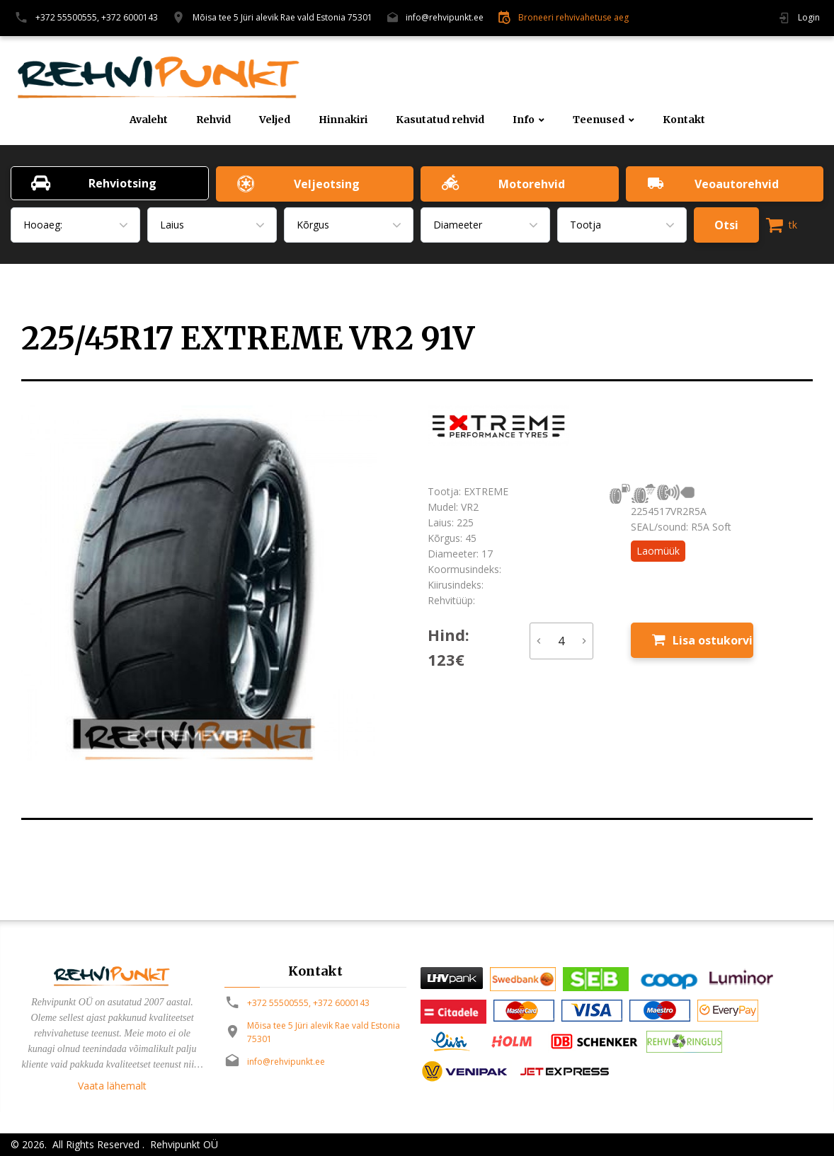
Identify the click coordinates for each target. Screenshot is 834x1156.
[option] (213, 583)
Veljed (274, 120)
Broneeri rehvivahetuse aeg (573, 17)
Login (809, 17)
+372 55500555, (67, 17)
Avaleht (149, 120)
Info (524, 120)
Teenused (598, 120)
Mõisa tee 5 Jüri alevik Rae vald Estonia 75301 (282, 17)
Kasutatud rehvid (440, 120)
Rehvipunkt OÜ (182, 1144)
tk (781, 225)
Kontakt (684, 120)
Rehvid (213, 120)
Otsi (726, 225)
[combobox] (75, 225)
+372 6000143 (129, 17)
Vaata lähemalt (112, 1085)
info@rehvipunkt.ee (445, 17)
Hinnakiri (343, 120)
